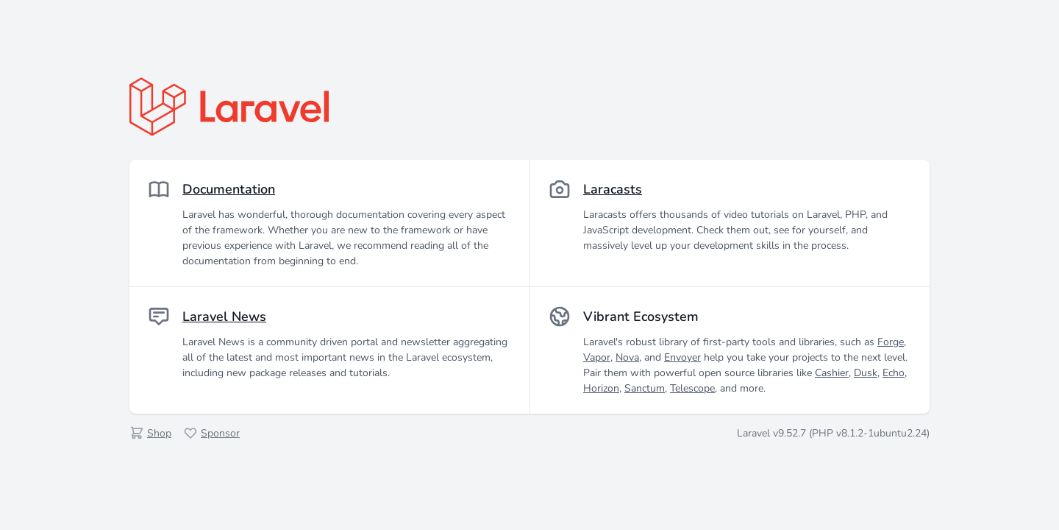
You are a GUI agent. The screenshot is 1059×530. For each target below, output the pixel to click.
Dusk (865, 373)
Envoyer (682, 357)
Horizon (601, 388)
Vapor (596, 357)
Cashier (832, 373)
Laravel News (224, 316)
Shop (159, 433)
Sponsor (220, 433)
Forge (890, 342)
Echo (894, 373)
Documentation (228, 189)
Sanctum (644, 388)
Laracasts (612, 189)
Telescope (692, 388)
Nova (627, 357)
